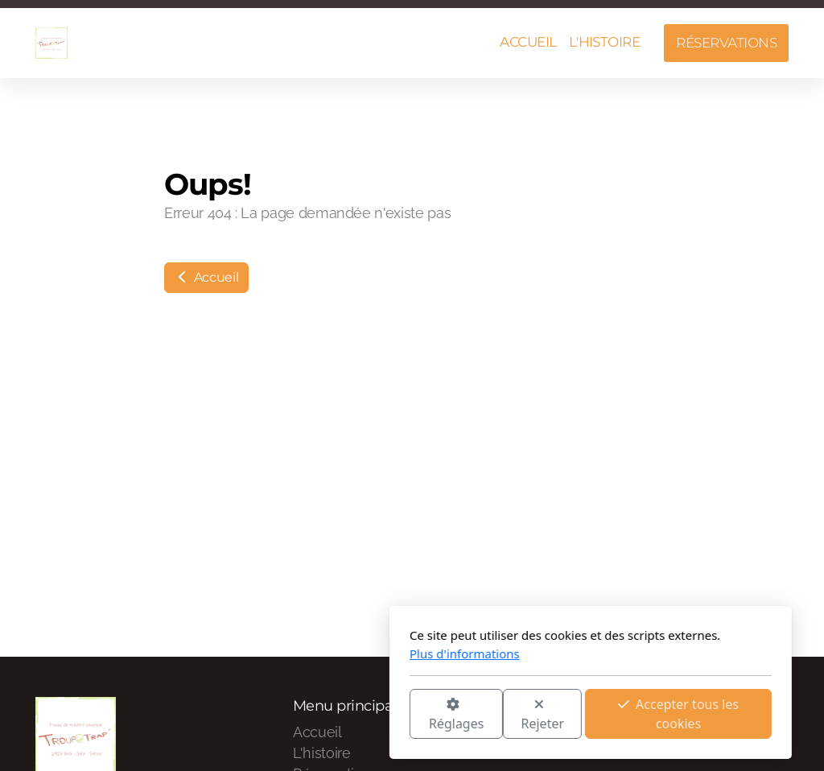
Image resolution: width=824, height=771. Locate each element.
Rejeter (364, 715)
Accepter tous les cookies (499, 713)
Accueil (206, 277)
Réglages (277, 715)
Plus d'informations (286, 653)
